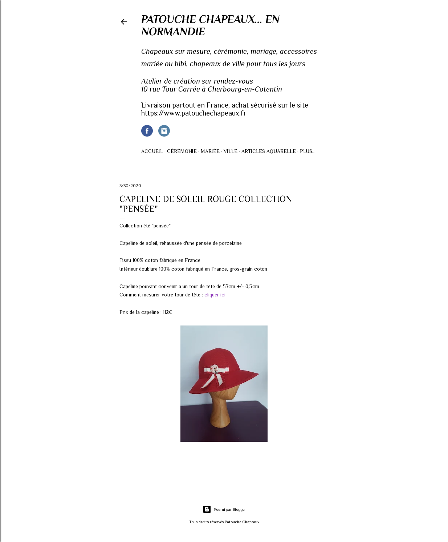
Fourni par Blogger (224, 509)
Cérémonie (182, 151)
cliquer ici (214, 295)
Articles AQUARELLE (268, 151)
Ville (230, 151)
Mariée (210, 151)
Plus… (307, 151)
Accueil (152, 151)
